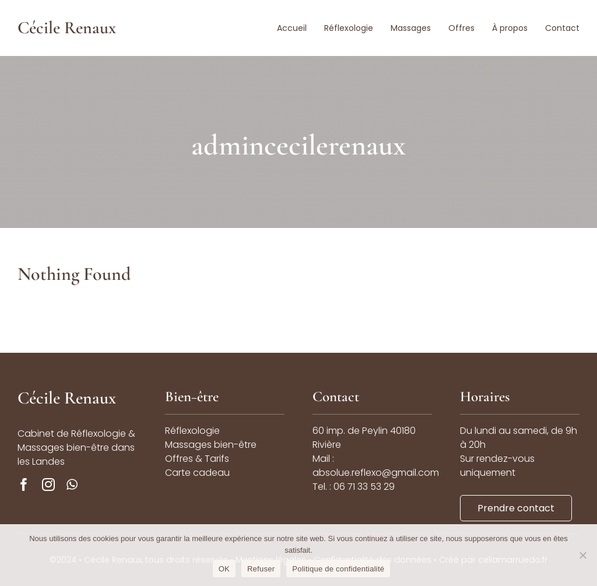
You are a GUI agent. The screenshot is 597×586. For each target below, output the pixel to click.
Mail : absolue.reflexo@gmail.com (375, 465)
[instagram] (48, 484)
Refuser (261, 568)
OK (224, 568)
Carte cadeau (197, 472)
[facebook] (23, 484)
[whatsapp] (72, 484)
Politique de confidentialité (338, 568)
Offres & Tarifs (197, 458)
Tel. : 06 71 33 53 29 (353, 486)
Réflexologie (192, 430)
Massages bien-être (211, 444)
